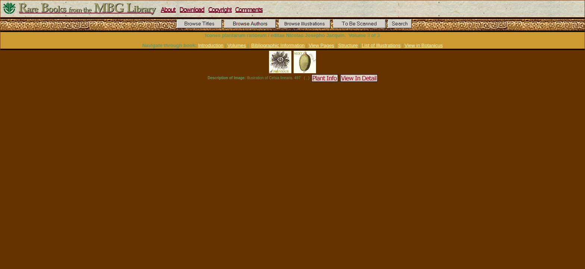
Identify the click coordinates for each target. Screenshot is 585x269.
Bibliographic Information (278, 45)
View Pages (321, 45)
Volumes (236, 45)
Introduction (210, 45)
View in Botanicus (423, 45)
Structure (348, 45)
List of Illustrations (381, 45)
